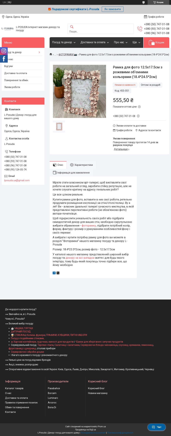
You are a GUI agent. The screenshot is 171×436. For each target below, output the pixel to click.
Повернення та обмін (16, 80)
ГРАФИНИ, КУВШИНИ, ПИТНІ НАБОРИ (66, 335)
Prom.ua (102, 426)
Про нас (119, 42)
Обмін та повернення (17, 407)
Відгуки (8, 66)
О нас (8, 393)
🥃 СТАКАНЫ (18, 335)
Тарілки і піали (45, 345)
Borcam (52, 393)
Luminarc (53, 398)
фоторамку (89, 225)
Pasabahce (54, 388)
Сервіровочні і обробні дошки (27, 351)
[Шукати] (71, 27)
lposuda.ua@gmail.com (17, 180)
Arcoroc (52, 402)
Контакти (10, 412)
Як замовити (112, 9)
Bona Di (52, 407)
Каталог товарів (14, 388)
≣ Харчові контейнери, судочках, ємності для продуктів (42, 341)
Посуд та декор (62, 42)
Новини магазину (98, 393)
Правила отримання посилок (21, 402)
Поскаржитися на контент (93, 433)
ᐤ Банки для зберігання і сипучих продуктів (99, 341)
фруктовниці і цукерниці (22, 348)
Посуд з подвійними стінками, (27, 338)
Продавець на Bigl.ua (85, 429)
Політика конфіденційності (120, 433)
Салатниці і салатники (67, 345)
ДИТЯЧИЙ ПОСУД (21, 331)
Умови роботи (12, 87)
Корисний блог (96, 388)
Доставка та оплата (93, 42)
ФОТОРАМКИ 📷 (67, 54)
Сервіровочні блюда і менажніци (99, 345)
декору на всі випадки (79, 257)
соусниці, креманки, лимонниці (136, 345)
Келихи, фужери (36, 335)
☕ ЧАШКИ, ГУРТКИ (22, 328)
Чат (156, 427)
